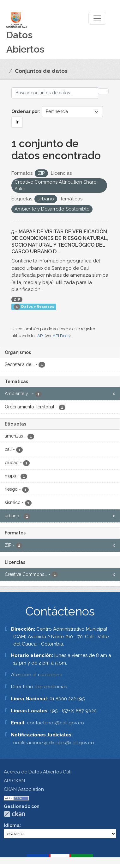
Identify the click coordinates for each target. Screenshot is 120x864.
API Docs (61, 335)
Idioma (12, 825)
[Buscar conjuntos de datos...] (54, 92)
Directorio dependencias (39, 687)
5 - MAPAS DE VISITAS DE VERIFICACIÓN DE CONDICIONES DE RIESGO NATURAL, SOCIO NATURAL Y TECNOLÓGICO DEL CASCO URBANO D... (59, 241)
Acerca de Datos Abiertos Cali (37, 772)
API (40, 335)
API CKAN (14, 781)
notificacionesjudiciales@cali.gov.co (53, 743)
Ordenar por (25, 111)
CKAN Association (24, 789)
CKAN (14, 813)
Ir (17, 121)
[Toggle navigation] (97, 18)
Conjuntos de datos (41, 71)
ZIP (17, 299)
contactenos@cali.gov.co (55, 723)
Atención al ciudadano (37, 675)
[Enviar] (103, 91)
